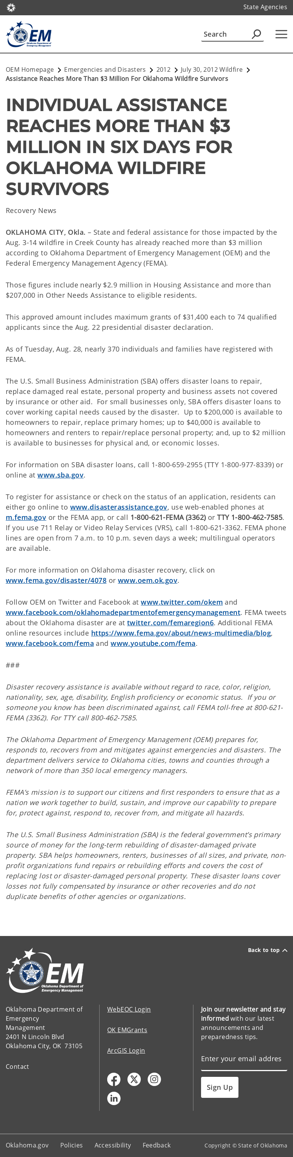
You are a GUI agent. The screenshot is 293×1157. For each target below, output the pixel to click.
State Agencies (265, 7)
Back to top (267, 950)
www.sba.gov (60, 474)
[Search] (232, 34)
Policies (71, 1145)
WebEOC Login (129, 1009)
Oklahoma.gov (27, 1145)
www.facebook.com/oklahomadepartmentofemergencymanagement (123, 612)
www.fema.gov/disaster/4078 (56, 580)
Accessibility (113, 1145)
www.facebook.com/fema (50, 643)
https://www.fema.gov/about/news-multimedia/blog (181, 632)
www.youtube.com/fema (153, 643)
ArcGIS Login (126, 1050)
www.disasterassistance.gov (118, 507)
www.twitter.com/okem (182, 602)
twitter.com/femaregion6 (170, 622)
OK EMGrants (127, 1030)
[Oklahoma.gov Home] (11, 7)
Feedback (157, 1145)
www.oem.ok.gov (147, 580)
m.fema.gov (26, 517)
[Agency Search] (256, 34)
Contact (17, 1066)
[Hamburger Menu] (281, 34)
